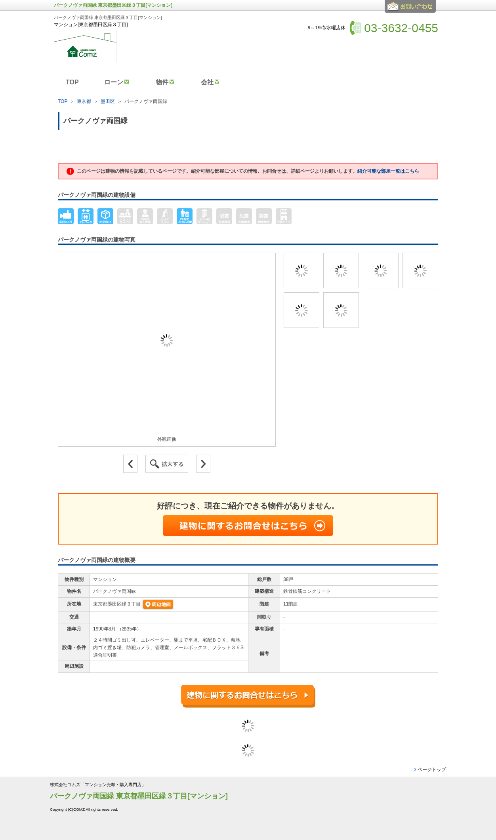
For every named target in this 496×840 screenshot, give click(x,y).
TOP (62, 101)
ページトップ (432, 769)
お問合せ (411, 9)
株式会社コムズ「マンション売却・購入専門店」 (98, 785)
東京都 (84, 101)
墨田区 (108, 101)
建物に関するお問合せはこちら (248, 525)
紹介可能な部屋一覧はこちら (388, 171)
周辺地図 (158, 604)
